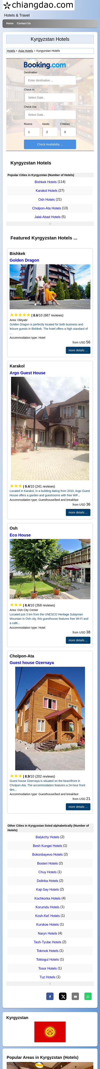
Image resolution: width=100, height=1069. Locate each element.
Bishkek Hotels (46, 182)
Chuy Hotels (47, 872)
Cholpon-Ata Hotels (46, 208)
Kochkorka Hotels (47, 898)
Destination (30, 72)
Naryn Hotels (47, 933)
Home (10, 23)
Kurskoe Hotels (47, 924)
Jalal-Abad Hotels (47, 217)
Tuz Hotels (47, 977)
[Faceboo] (50, 996)
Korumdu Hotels (48, 907)
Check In (29, 89)
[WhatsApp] (88, 996)
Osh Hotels (46, 199)
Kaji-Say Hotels (47, 889)
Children (65, 124)
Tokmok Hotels (48, 951)
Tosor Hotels (47, 968)
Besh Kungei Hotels (47, 846)
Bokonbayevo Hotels (47, 854)
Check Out (30, 106)
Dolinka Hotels (47, 881)
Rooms (28, 124)
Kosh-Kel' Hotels (47, 916)
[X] (62, 996)
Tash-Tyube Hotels (47, 942)
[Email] (75, 996)
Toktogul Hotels (47, 959)
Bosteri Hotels (47, 863)
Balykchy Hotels (47, 837)
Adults (45, 124)
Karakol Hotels (47, 191)
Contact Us (24, 23)
